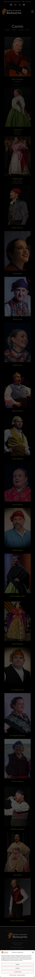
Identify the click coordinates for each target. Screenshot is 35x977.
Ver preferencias (17, 971)
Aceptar (17, 964)
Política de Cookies (12, 975)
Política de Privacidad (21, 975)
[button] (33, 952)
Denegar (17, 968)
